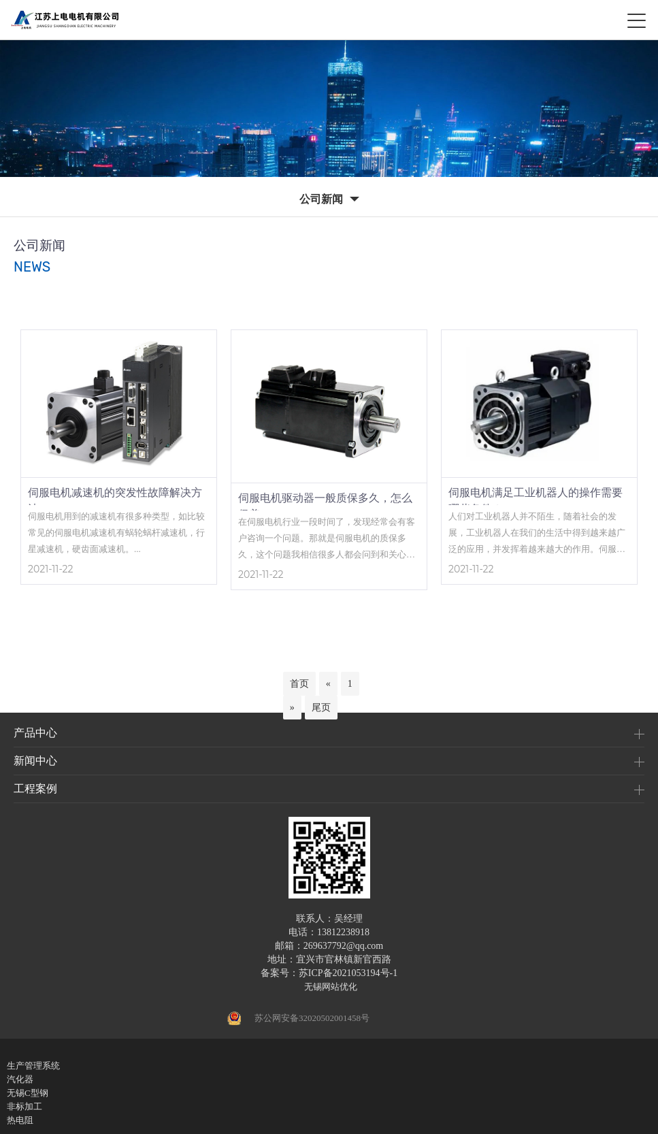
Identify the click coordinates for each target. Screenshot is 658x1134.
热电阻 (20, 1120)
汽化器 (20, 1079)
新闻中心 (35, 760)
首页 (299, 684)
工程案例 (35, 788)
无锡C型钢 (27, 1093)
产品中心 (35, 733)
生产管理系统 (33, 1065)
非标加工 (24, 1106)
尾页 (321, 707)
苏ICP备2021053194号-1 (348, 973)
